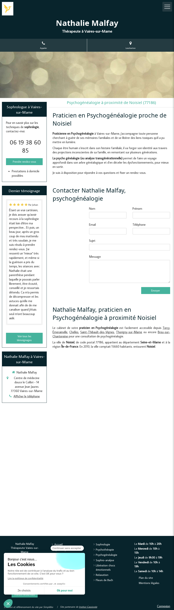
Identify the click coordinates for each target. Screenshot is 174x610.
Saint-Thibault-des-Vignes (97, 332)
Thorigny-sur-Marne (129, 332)
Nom (92, 208)
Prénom (137, 208)
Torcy (166, 328)
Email (92, 224)
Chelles (73, 332)
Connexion (163, 606)
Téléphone (139, 224)
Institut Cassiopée (88, 606)
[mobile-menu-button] (167, 7)
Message (95, 257)
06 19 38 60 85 (25, 146)
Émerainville (60, 332)
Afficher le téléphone (27, 396)
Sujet (92, 240)
